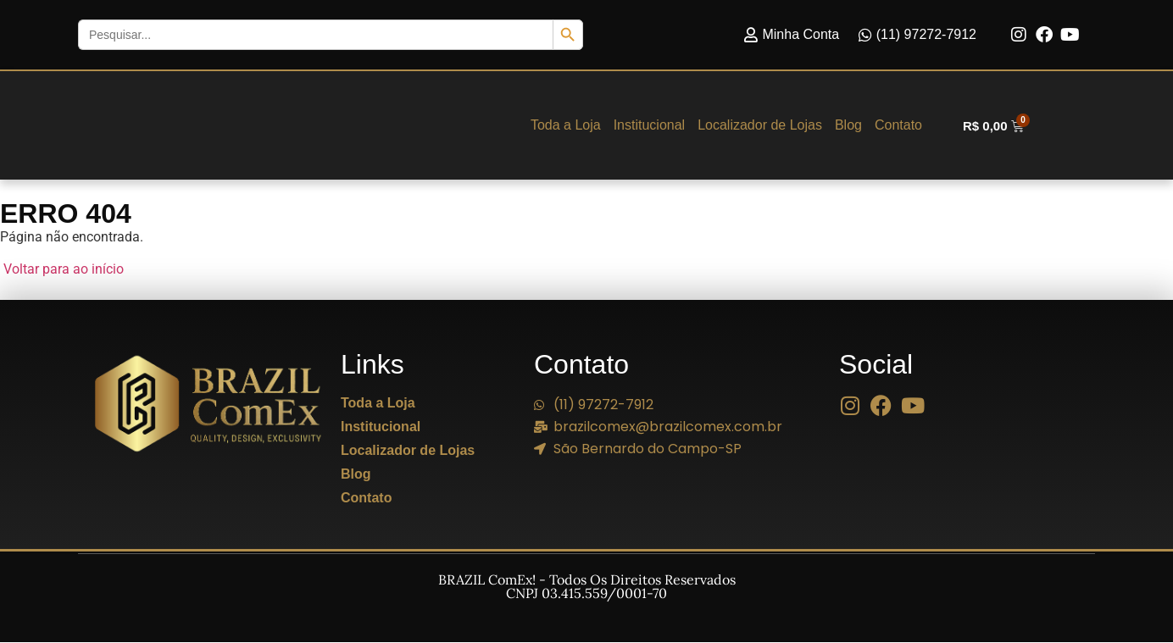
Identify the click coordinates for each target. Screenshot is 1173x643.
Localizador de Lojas (760, 126)
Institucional (650, 126)
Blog (848, 126)
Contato (898, 126)
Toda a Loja (566, 126)
